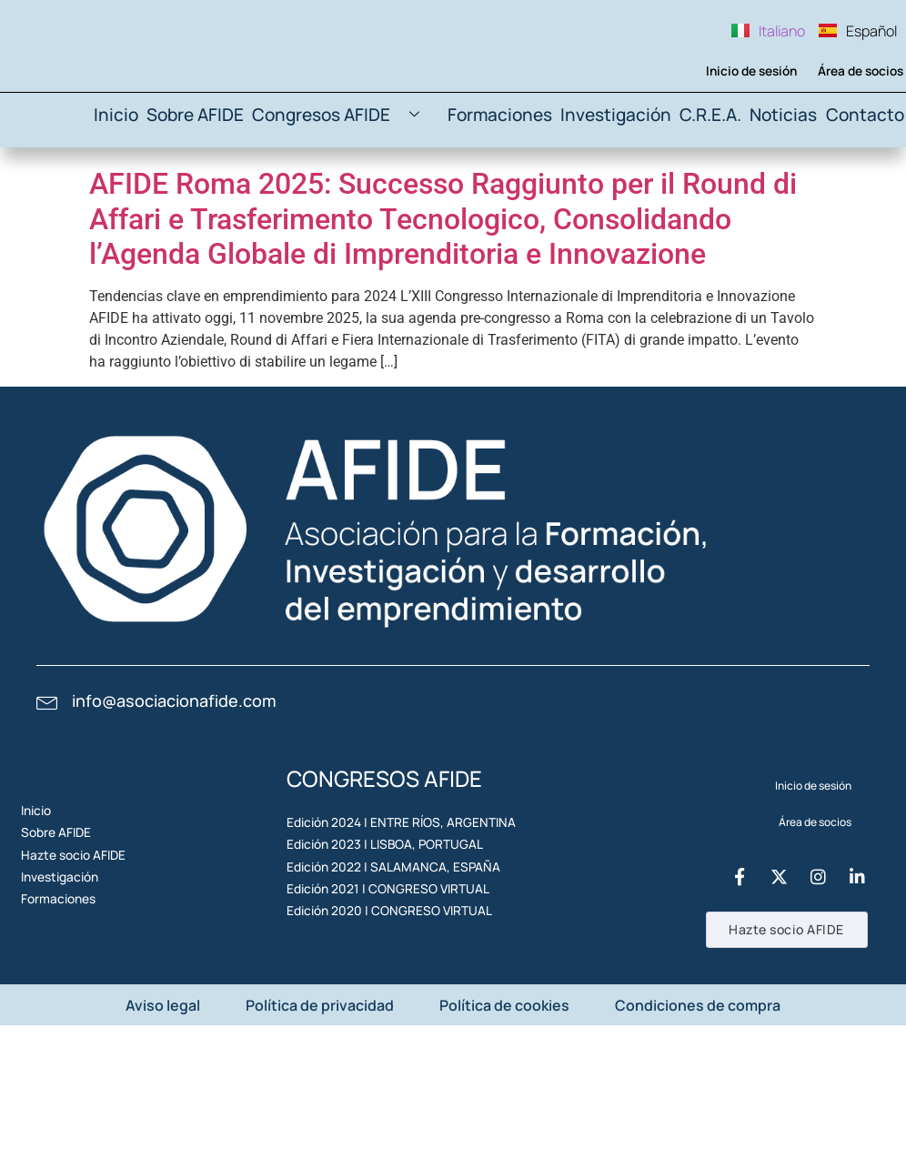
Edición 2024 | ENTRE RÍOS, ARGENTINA (385, 903)
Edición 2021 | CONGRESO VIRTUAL (375, 1028)
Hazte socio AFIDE (81, 975)
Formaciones (501, 191)
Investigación (609, 191)
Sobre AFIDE (218, 191)
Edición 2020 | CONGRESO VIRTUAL (376, 1070)
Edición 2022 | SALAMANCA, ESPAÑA (378, 986)
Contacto (864, 191)
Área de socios (851, 141)
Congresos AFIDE (357, 192)
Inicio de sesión (739, 141)
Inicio (137, 191)
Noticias (781, 191)
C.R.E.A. (702, 191)
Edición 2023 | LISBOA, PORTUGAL (372, 944)
